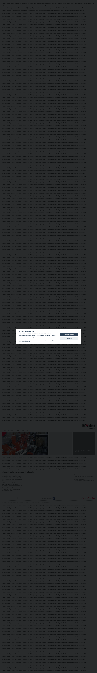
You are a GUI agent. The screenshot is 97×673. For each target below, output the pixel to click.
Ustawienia (69, 338)
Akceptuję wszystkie (69, 334)
